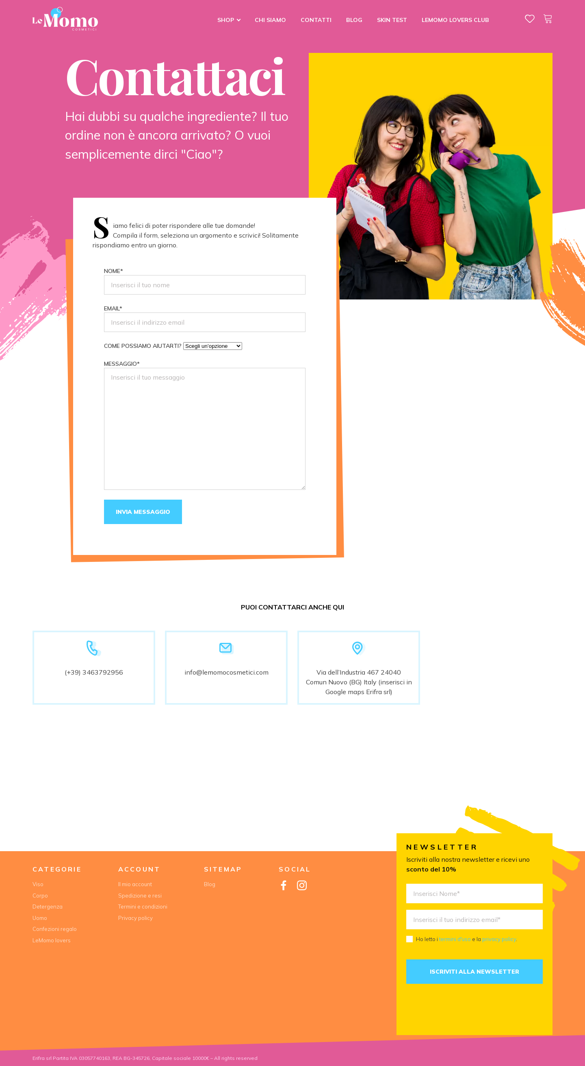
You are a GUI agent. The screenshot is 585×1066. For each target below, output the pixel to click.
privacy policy (499, 939)
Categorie (57, 869)
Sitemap (223, 869)
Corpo (40, 895)
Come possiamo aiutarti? (173, 346)
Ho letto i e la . (466, 939)
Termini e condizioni (142, 906)
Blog (354, 20)
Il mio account (135, 884)
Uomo (39, 918)
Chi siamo (270, 20)
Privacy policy (135, 918)
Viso (37, 884)
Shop (225, 20)
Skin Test (392, 20)
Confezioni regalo (54, 929)
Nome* (205, 281)
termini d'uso (455, 939)
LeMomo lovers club (455, 20)
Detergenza (47, 906)
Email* (205, 318)
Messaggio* (205, 425)
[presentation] (468, 1009)
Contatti (316, 20)
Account (139, 869)
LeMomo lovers (51, 940)
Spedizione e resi (140, 895)
